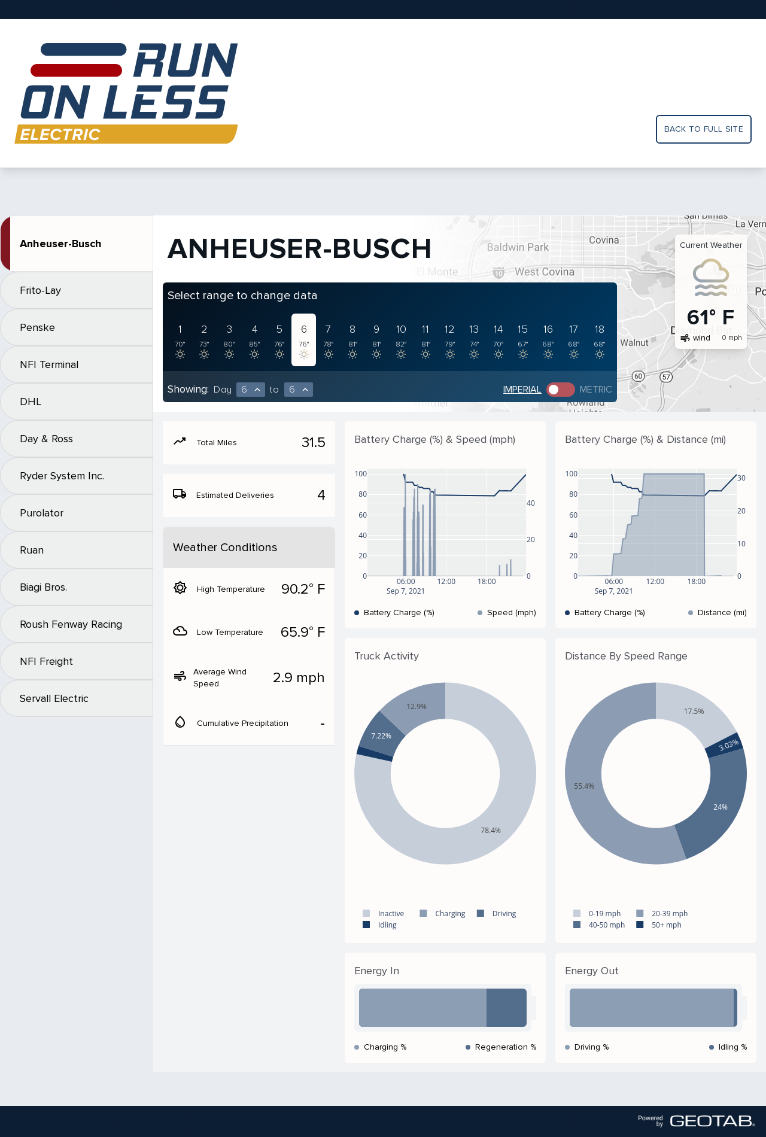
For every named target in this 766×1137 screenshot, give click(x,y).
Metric (596, 390)
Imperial (522, 390)
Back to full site (703, 129)
